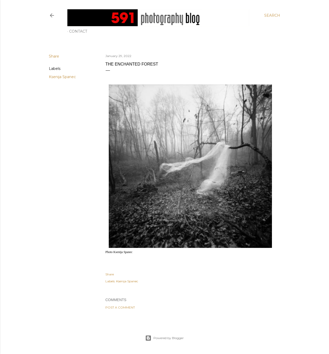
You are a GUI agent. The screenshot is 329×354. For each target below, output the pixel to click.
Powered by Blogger (164, 338)
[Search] (272, 15)
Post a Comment (120, 307)
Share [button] (54, 56)
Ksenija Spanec (62, 76)
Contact (78, 31)
